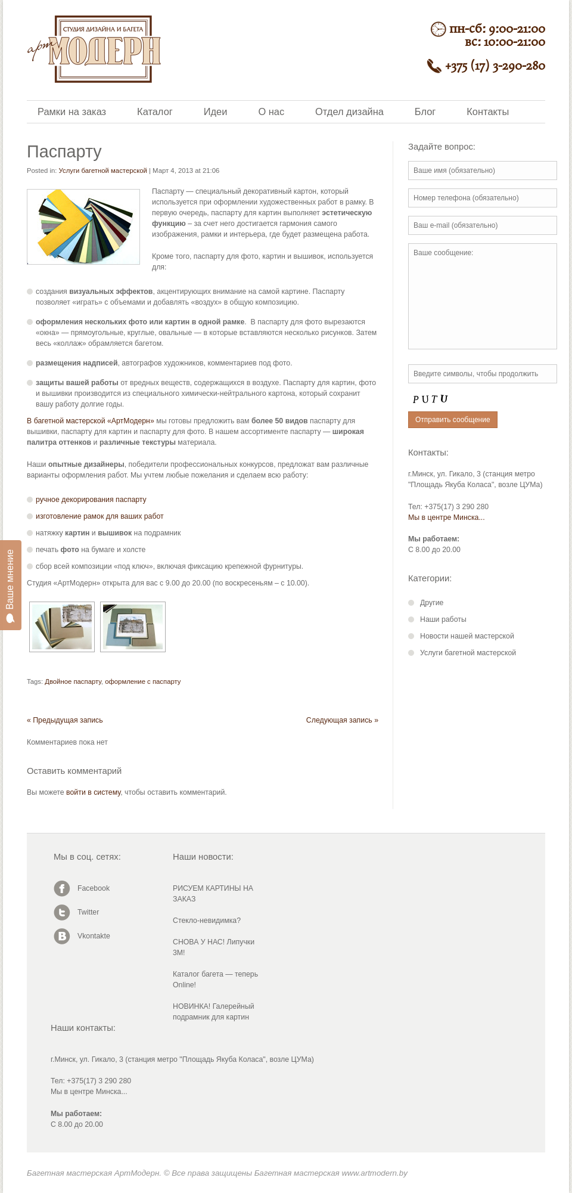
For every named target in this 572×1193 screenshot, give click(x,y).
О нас (271, 111)
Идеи (216, 111)
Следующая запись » (342, 720)
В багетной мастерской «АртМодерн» (90, 421)
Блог (425, 111)
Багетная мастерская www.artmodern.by (331, 1173)
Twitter (88, 912)
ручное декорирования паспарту (91, 499)
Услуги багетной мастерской (103, 170)
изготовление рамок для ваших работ (100, 516)
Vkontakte (93, 936)
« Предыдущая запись (65, 720)
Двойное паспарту (73, 681)
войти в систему (93, 792)
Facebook (93, 888)
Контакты (488, 111)
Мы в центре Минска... (446, 517)
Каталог (155, 111)
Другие (431, 603)
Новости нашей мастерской (467, 636)
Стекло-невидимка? (207, 920)
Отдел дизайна (349, 111)
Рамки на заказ (72, 111)
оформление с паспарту (143, 681)
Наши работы (443, 619)
